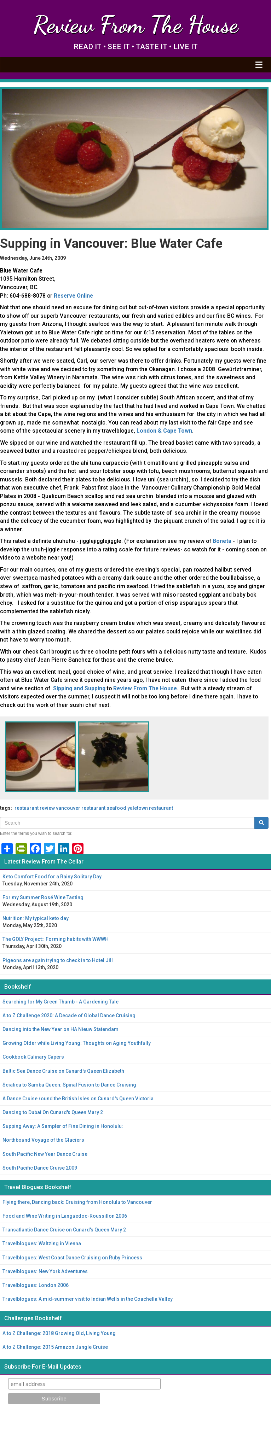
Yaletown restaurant (150, 808)
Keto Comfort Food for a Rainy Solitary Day (52, 876)
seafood (116, 808)
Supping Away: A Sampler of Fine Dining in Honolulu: (62, 1126)
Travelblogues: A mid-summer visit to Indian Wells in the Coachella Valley (87, 1299)
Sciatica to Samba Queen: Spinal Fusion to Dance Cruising (69, 1085)
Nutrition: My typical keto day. (36, 918)
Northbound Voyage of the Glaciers (43, 1140)
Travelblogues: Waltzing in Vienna (41, 1243)
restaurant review (35, 808)
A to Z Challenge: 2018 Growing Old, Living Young (59, 1333)
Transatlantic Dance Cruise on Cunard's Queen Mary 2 (64, 1230)
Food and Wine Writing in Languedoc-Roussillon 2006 (64, 1216)
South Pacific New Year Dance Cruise (44, 1154)
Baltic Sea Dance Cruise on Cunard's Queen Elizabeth (63, 1071)
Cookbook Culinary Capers (33, 1057)
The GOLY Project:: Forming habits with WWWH (55, 939)
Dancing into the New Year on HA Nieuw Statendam (60, 1029)
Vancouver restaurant (80, 808)
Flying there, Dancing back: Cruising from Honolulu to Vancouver (77, 1202)
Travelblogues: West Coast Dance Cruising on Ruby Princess (72, 1257)
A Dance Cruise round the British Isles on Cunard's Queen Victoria (78, 1098)
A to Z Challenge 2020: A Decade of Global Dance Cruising (69, 1015)
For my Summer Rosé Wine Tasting (42, 897)
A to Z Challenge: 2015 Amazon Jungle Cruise (55, 1347)
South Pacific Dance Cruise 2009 (39, 1168)
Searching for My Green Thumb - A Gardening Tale (60, 1002)
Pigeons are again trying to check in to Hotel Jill (57, 960)
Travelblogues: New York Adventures (45, 1271)
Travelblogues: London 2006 (35, 1285)
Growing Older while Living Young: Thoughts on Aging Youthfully (76, 1043)
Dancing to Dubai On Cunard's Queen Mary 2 (52, 1112)
